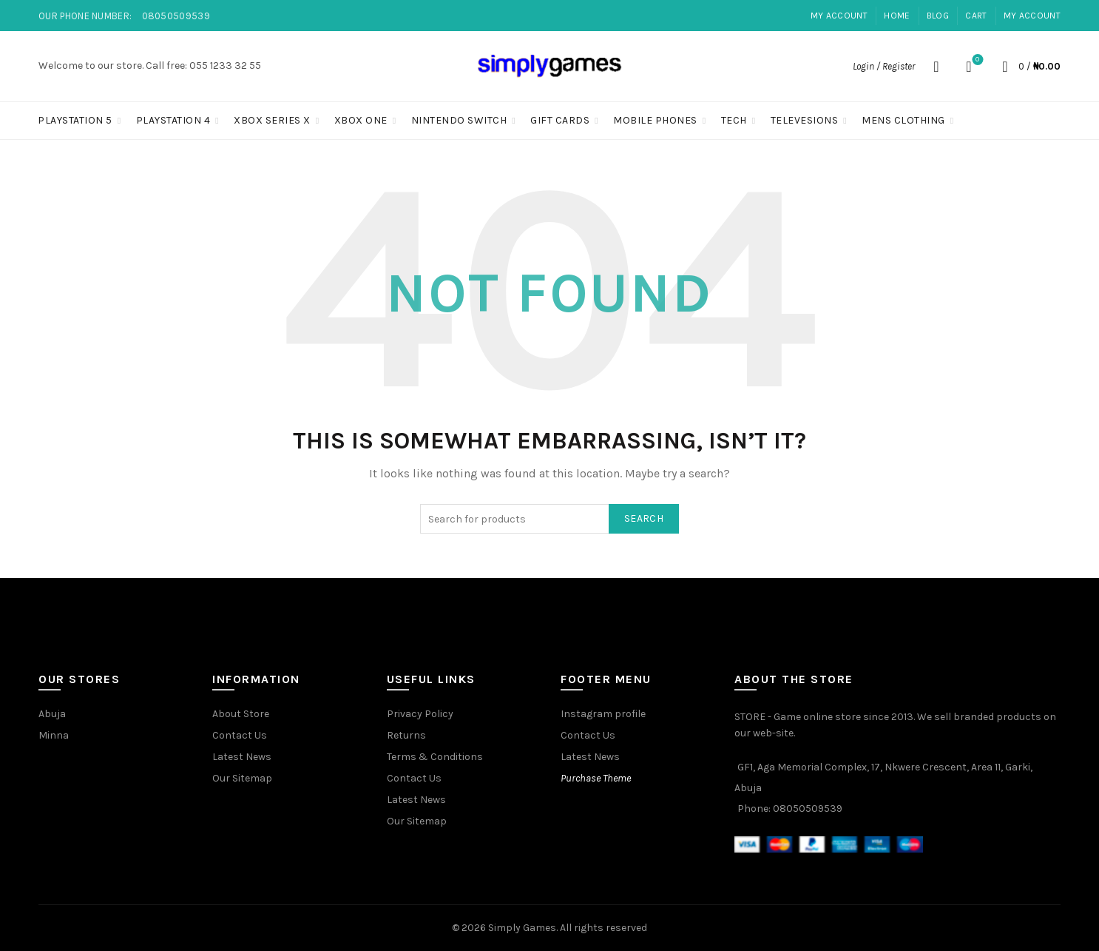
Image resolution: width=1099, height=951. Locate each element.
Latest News (241, 756)
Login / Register (884, 66)
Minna (53, 735)
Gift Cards (559, 120)
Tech (734, 120)
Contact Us (239, 735)
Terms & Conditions (435, 756)
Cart (976, 15)
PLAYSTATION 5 (75, 120)
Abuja (52, 714)
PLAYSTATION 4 (173, 120)
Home (897, 15)
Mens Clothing (903, 120)
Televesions (805, 120)
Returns (406, 735)
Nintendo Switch (459, 120)
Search (643, 518)
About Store (240, 714)
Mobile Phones (655, 120)
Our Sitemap (242, 778)
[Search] (936, 67)
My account (839, 15)
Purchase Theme (596, 778)
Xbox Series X (272, 120)
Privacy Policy (420, 714)
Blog (938, 15)
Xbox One (361, 120)
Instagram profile (603, 714)
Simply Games (522, 927)
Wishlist (976, 60)
